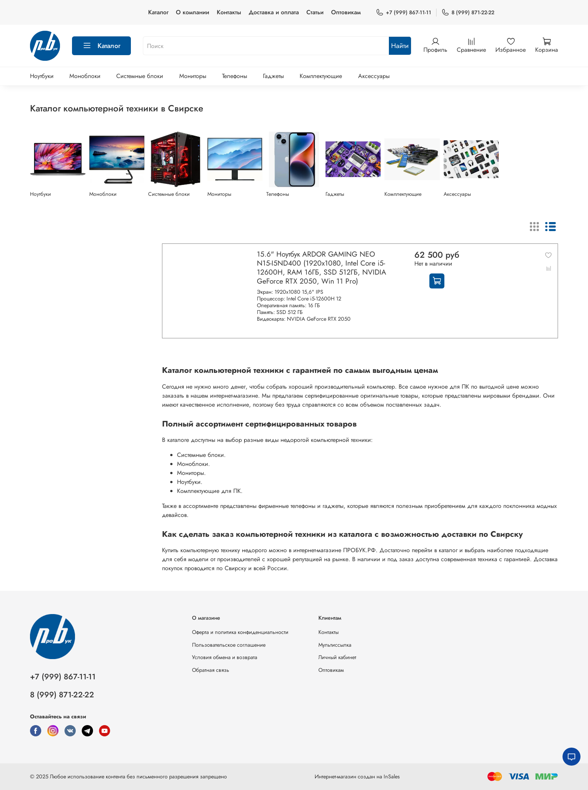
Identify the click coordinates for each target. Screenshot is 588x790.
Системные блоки (139, 76)
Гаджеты (273, 76)
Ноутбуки (42, 76)
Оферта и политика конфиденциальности (240, 632)
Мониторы (192, 76)
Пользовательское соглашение (229, 645)
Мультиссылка (334, 645)
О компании (192, 12)
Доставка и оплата (274, 12)
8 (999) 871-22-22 (467, 13)
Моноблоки (84, 76)
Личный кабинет (337, 657)
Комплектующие (321, 76)
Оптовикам (346, 12)
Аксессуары (374, 76)
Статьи (315, 12)
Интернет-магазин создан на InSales (357, 776)
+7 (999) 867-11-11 (403, 13)
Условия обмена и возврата (224, 657)
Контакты (229, 12)
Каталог (158, 12)
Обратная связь (210, 670)
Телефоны (234, 76)
